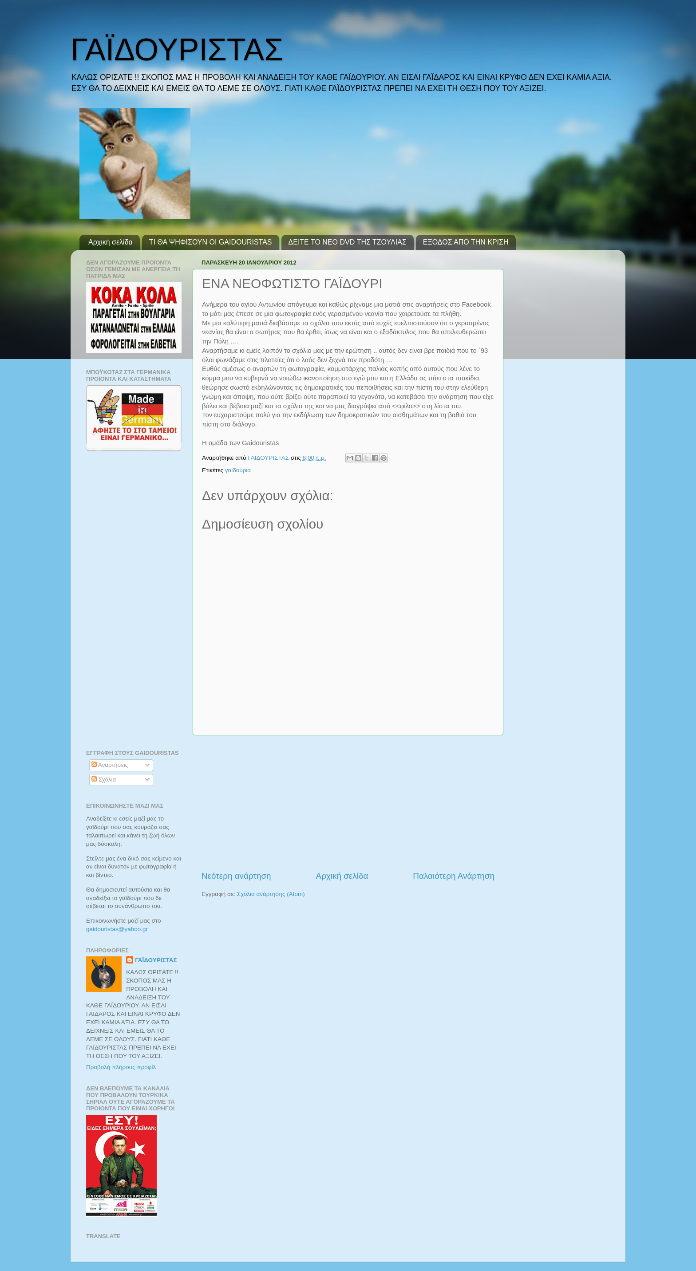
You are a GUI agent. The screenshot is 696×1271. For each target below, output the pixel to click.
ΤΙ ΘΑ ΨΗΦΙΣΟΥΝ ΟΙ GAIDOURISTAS (210, 242)
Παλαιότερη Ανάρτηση (453, 875)
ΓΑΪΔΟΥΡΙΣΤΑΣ (177, 49)
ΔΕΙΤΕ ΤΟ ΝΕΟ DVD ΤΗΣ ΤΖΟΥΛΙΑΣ (348, 242)
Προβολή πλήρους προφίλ (121, 1067)
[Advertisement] (348, 802)
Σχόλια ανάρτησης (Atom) (271, 894)
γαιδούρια (238, 470)
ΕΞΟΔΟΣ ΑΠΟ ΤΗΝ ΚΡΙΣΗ (466, 242)
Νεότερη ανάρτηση (236, 875)
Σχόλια (103, 779)
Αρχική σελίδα (110, 242)
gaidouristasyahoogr (117, 929)
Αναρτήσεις (109, 765)
